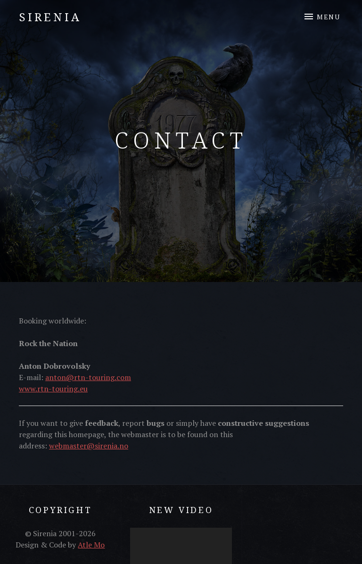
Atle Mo (91, 544)
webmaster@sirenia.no (88, 445)
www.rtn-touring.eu (53, 388)
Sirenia (50, 17)
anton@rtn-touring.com (88, 377)
